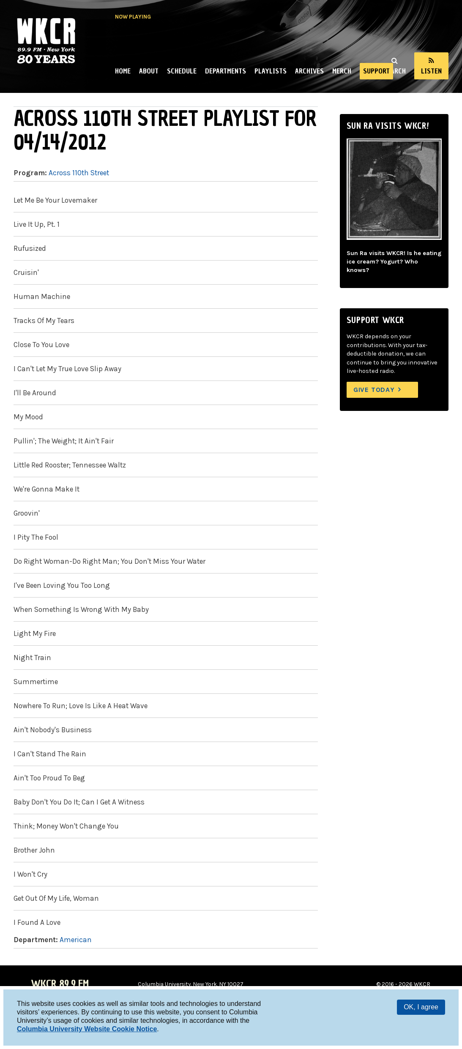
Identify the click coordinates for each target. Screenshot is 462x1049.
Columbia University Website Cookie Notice (87, 1029)
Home (123, 71)
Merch (341, 71)
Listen (431, 71)
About (149, 71)
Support (376, 71)
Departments (225, 71)
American (76, 939)
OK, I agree (421, 1007)
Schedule (182, 71)
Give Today (374, 390)
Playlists (270, 71)
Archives (309, 71)
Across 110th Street (79, 172)
